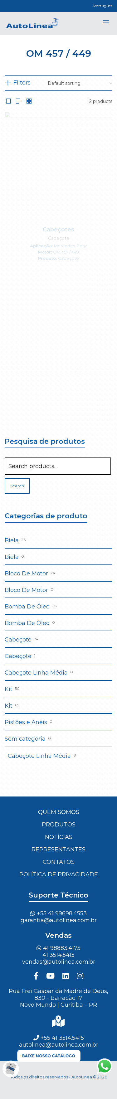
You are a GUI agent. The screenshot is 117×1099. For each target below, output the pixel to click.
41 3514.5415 (58, 954)
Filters (22, 82)
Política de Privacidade (58, 874)
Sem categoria (25, 738)
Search (17, 485)
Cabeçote (18, 639)
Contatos (59, 862)
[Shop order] (80, 83)
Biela (12, 540)
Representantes (58, 849)
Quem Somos (58, 812)
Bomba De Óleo (27, 606)
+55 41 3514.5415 (58, 1037)
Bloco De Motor (26, 573)
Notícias (58, 837)
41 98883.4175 (58, 948)
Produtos (59, 824)
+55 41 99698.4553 (58, 913)
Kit (8, 689)
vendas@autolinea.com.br (58, 961)
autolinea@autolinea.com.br (58, 1044)
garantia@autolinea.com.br (59, 920)
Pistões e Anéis (26, 722)
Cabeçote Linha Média (36, 672)
